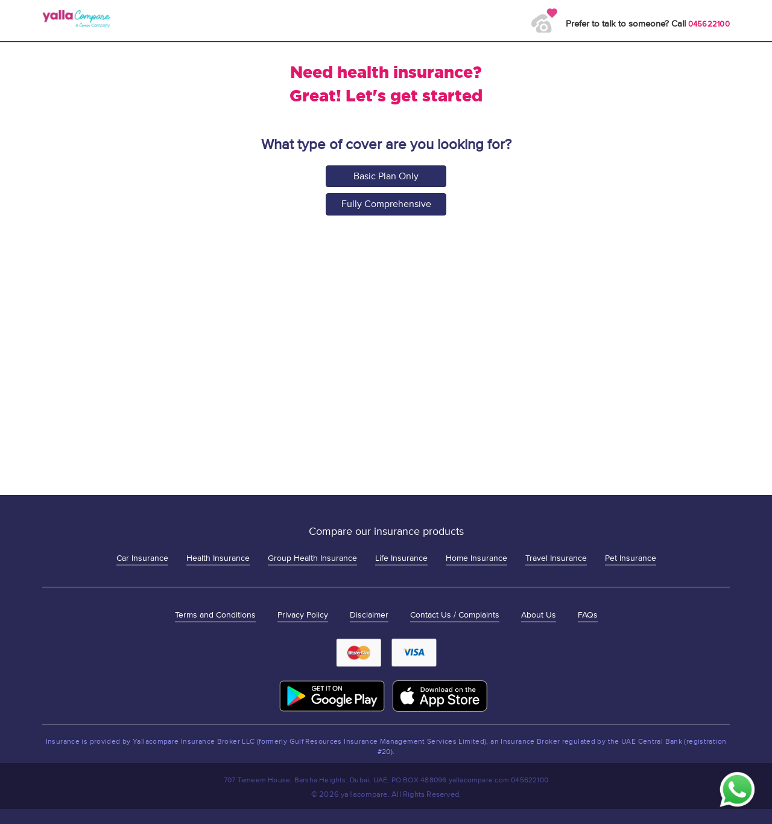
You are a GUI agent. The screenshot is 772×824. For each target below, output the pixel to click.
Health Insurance (218, 558)
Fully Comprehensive (386, 204)
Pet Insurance (630, 558)
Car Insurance (142, 558)
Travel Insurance (556, 558)
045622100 (709, 24)
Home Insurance (476, 558)
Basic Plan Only (386, 176)
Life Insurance (401, 558)
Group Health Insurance (312, 558)
